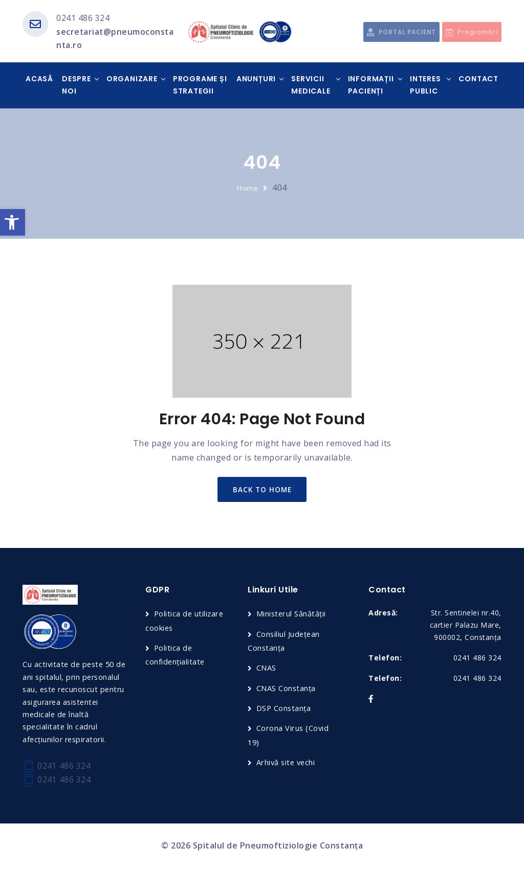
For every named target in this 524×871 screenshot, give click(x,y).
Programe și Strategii (200, 86)
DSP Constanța (284, 710)
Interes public (425, 86)
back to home (262, 490)
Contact (478, 80)
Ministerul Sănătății (291, 616)
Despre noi (76, 86)
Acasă (39, 80)
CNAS (266, 669)
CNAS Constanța (286, 689)
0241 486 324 (83, 18)
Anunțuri (256, 80)
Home (247, 188)
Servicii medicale (310, 86)
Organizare (132, 80)
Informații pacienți (371, 86)
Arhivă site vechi (287, 764)
